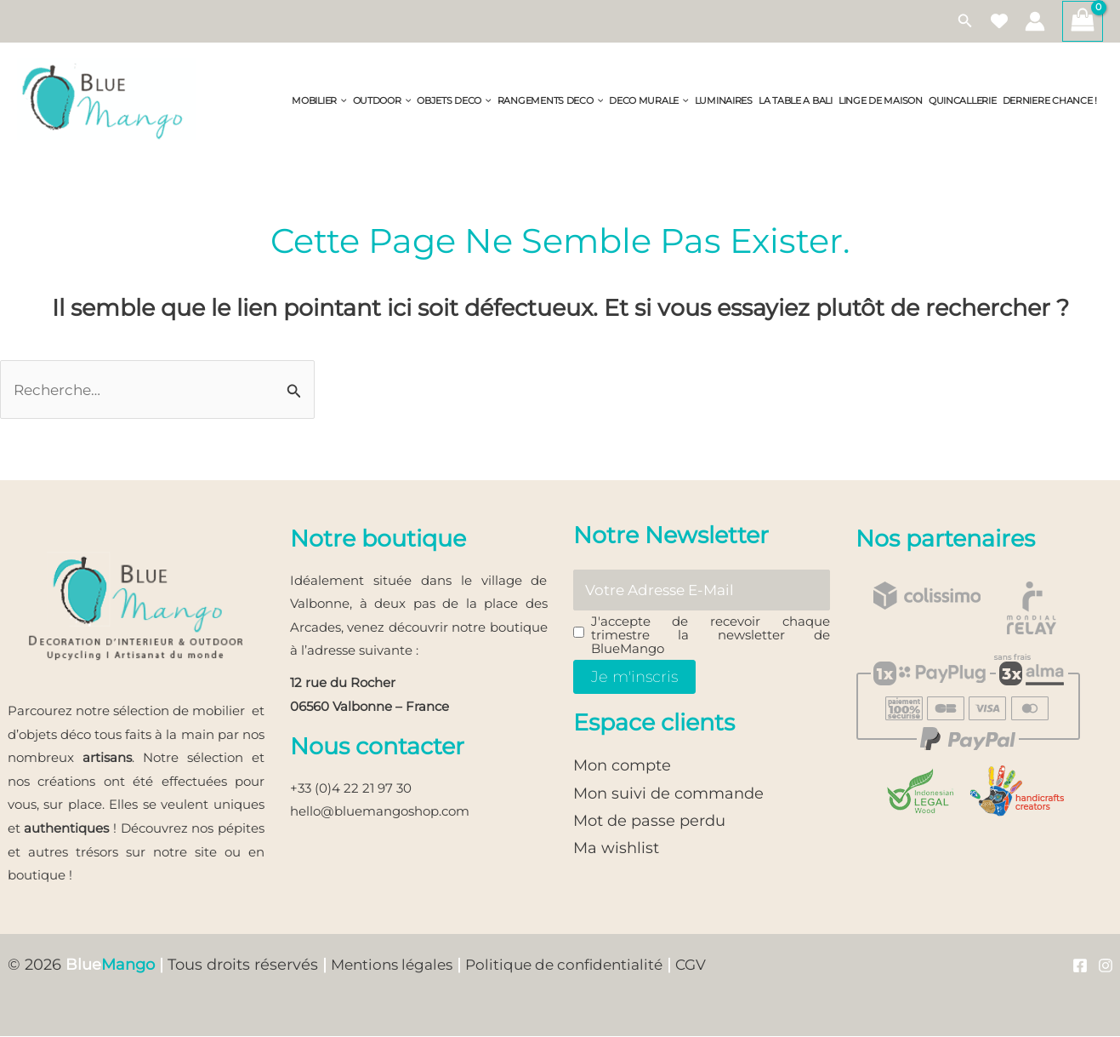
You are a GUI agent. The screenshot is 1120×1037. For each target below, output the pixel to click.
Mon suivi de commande (668, 795)
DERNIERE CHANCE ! (1050, 100)
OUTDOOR (382, 101)
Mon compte (622, 768)
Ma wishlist (616, 850)
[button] (965, 21)
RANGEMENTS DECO (550, 101)
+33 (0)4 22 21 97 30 (351, 789)
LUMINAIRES (724, 100)
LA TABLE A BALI (796, 100)
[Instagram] (1105, 966)
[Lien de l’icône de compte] (1035, 21)
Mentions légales (396, 965)
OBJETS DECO (454, 101)
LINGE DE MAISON (881, 100)
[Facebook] (1080, 966)
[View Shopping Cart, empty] (1082, 21)
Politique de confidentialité (577, 965)
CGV (710, 965)
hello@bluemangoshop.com (379, 813)
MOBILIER (319, 101)
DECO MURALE (649, 101)
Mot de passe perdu (649, 822)
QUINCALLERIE (963, 100)
